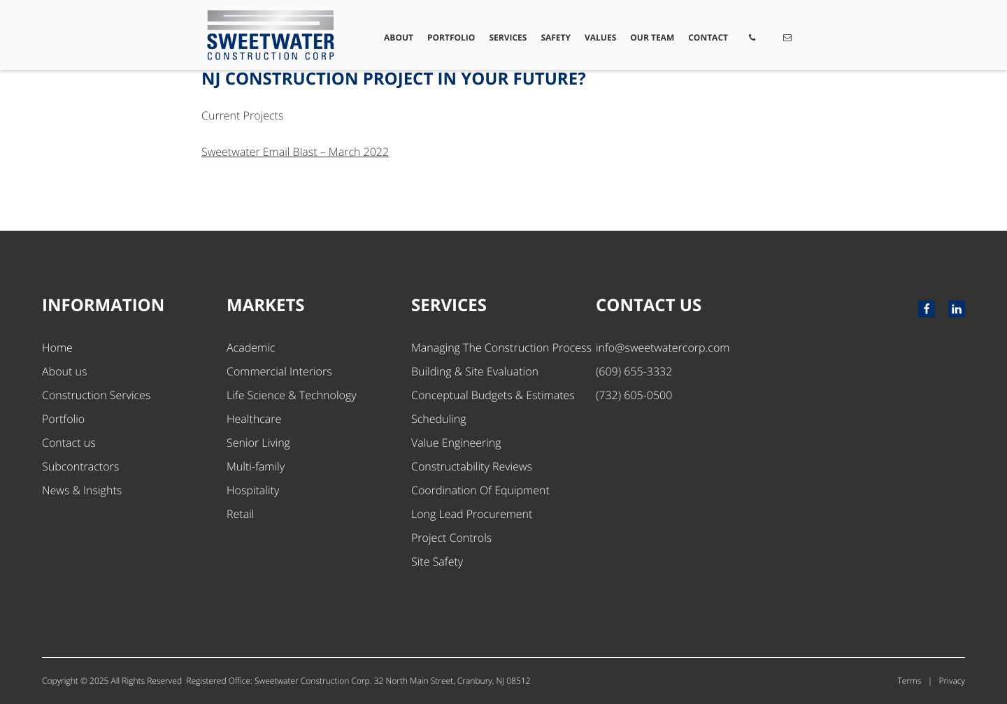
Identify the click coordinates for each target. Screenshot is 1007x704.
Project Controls (451, 537)
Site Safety (437, 561)
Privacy (952, 681)
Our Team (652, 37)
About (398, 37)
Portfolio (451, 37)
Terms (910, 681)
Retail (240, 514)
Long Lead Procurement (471, 514)
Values (600, 37)
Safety (556, 37)
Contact (708, 37)
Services (508, 37)
